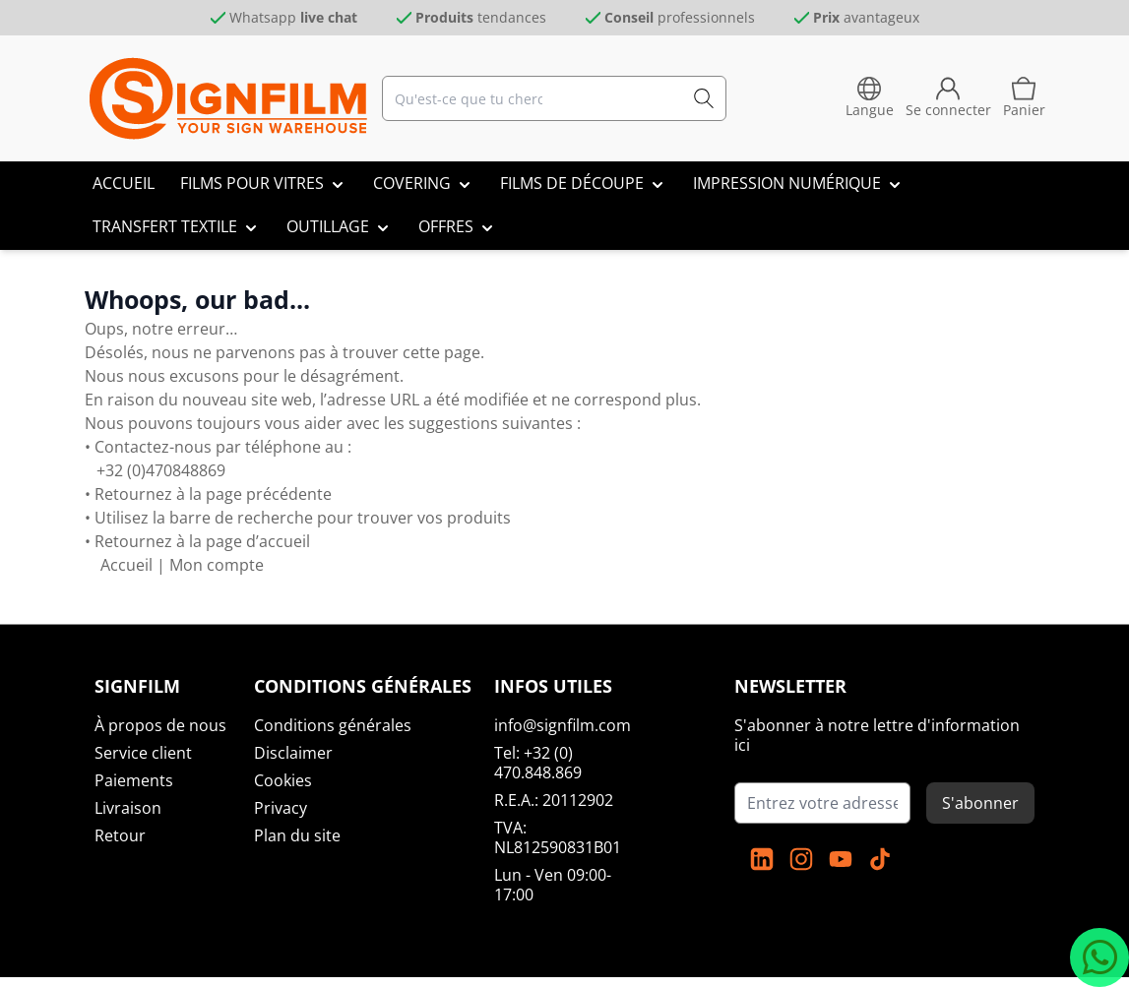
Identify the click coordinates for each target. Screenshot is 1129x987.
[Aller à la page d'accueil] (229, 98)
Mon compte (216, 565)
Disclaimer (293, 753)
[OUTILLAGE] (340, 226)
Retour (120, 835)
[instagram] (801, 859)
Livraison (127, 808)
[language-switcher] (870, 98)
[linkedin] (762, 859)
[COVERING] (423, 183)
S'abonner (980, 803)
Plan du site (297, 835)
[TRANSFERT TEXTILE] (177, 226)
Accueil (126, 565)
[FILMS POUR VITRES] (263, 183)
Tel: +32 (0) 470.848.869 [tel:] (538, 762)
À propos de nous (160, 725)
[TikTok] (880, 859)
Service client (143, 753)
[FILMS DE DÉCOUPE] (583, 183)
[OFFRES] (457, 226)
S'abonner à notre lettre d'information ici (877, 735)
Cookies (283, 780)
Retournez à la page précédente (211, 494)
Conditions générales (332, 725)
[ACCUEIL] (123, 183)
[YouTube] (840, 859)
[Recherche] (704, 98)
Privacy (280, 808)
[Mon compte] (948, 98)
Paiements (133, 780)
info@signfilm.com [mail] (562, 725)
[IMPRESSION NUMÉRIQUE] (798, 183)
